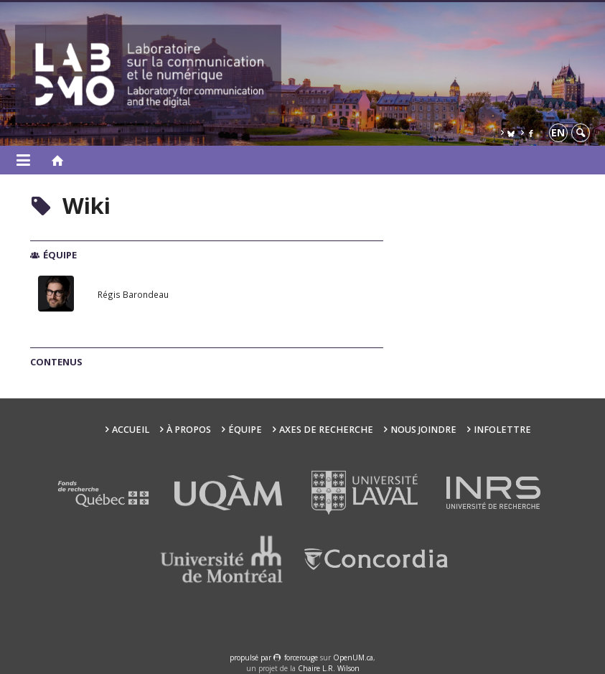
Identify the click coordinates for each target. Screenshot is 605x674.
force (301, 657)
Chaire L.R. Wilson (329, 668)
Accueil (130, 429)
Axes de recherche (326, 429)
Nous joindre (423, 429)
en (558, 132)
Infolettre (502, 429)
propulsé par (251, 657)
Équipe (245, 429)
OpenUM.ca (353, 657)
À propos (189, 429)
